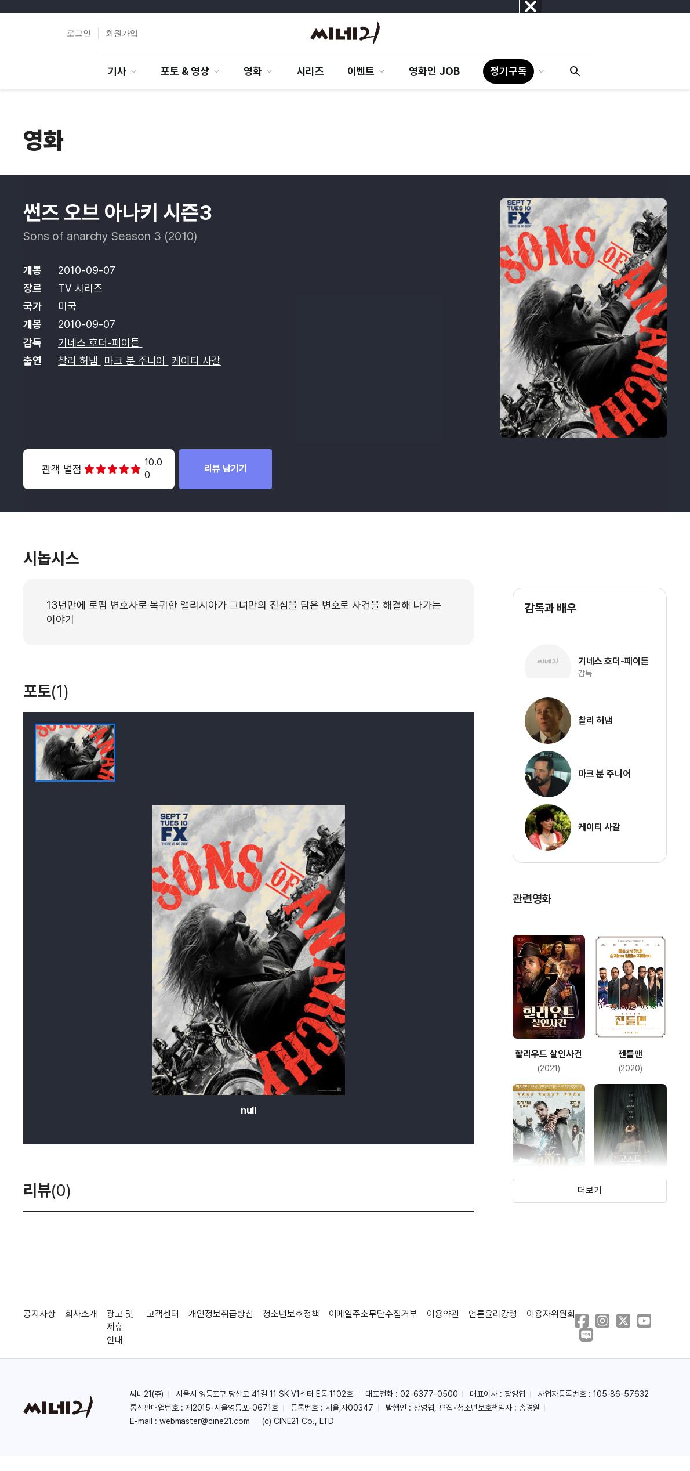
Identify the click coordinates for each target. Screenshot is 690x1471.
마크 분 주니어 (136, 361)
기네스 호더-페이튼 (100, 343)
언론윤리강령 (493, 1314)
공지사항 (39, 1314)
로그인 (79, 33)
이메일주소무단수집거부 (373, 1314)
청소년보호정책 (291, 1314)
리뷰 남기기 (225, 468)
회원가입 (122, 33)
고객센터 (163, 1314)
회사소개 (81, 1314)
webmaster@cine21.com (204, 1421)
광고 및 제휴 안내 (120, 1327)
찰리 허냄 (79, 361)
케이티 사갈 (196, 361)
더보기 (590, 1190)
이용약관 (443, 1314)
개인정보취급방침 (220, 1314)
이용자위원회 (550, 1314)
